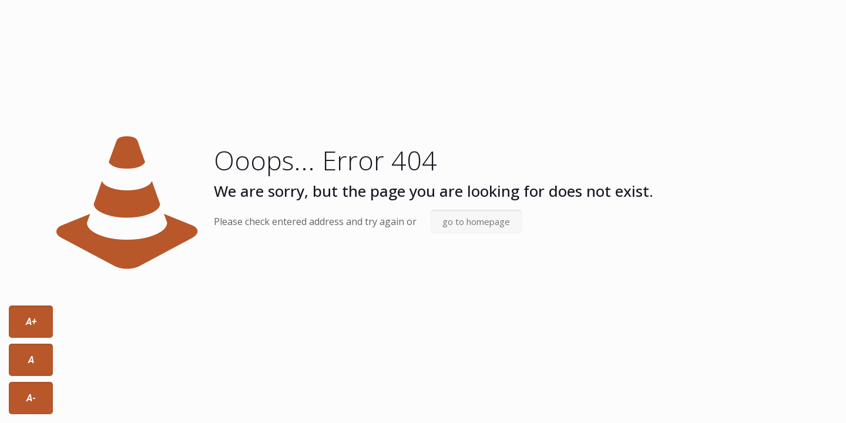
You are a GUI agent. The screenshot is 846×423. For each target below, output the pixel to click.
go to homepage (476, 221)
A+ (31, 321)
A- (31, 398)
